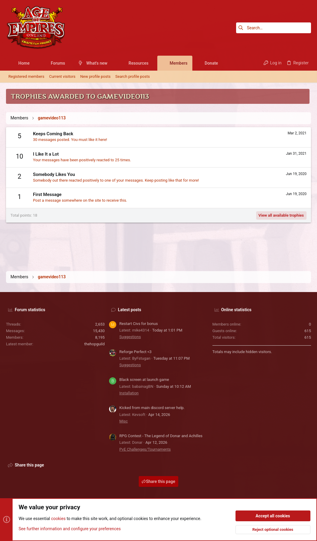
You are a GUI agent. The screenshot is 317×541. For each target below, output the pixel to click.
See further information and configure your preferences (70, 528)
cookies (58, 518)
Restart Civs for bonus (138, 323)
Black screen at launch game (144, 379)
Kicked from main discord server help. (152, 407)
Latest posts (129, 309)
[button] (34, 63)
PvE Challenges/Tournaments (144, 449)
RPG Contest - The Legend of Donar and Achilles (160, 436)
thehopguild (94, 344)
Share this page (158, 481)
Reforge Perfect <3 (135, 351)
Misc (123, 421)
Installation (128, 393)
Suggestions (130, 337)
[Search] (273, 27)
